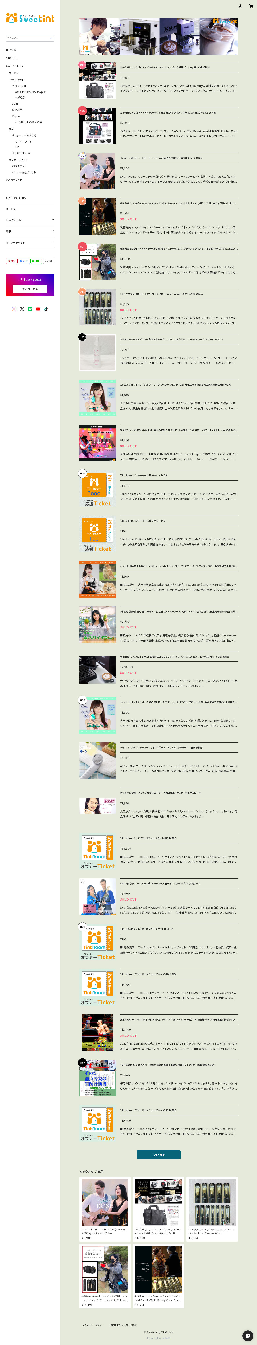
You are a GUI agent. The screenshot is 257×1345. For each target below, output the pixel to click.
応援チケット (19, 166)
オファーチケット (18, 160)
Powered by (158, 1338)
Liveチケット (16, 80)
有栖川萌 (17, 110)
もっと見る (158, 1155)
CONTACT (14, 180)
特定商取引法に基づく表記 (123, 1325)
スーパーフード (23, 141)
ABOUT (11, 58)
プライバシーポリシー (93, 1325)
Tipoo (16, 116)
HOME (11, 50)
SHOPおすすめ (21, 153)
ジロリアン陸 (19, 86)
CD (17, 146)
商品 (11, 129)
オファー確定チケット (24, 172)
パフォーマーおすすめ (24, 135)
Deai (16, 103)
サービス (14, 73)
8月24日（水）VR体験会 (28, 122)
